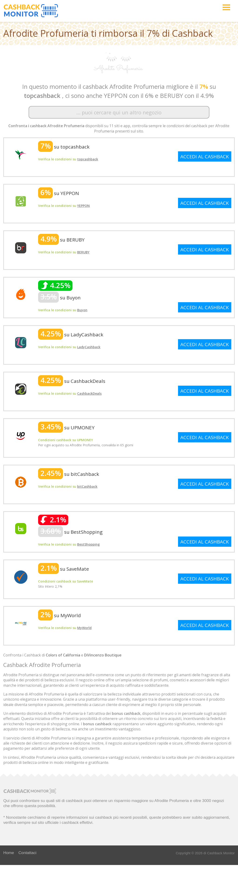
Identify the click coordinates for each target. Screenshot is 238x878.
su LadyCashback (70, 334)
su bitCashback (68, 474)
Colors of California (63, 655)
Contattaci (27, 852)
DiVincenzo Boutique (103, 655)
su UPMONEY (66, 427)
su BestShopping (70, 532)
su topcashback (63, 146)
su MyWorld (59, 615)
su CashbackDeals (71, 381)
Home (8, 852)
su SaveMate (63, 569)
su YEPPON (58, 193)
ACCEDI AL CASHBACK (204, 156)
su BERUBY (61, 239)
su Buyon (59, 297)
